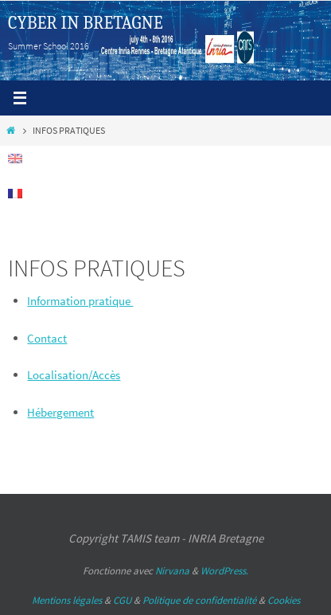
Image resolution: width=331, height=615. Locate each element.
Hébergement (60, 412)
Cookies (283, 600)
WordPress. (224, 571)
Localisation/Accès (73, 374)
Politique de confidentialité (199, 600)
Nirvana (172, 571)
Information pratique (80, 300)
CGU (122, 600)
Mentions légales (67, 600)
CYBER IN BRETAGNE (85, 23)
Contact (47, 338)
